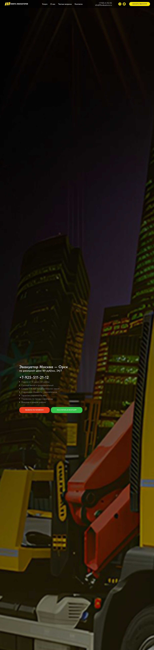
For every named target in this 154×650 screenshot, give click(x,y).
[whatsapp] (124, 3)
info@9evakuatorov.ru (103, 5)
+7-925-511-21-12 (34, 377)
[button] (139, 4)
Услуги (44, 4)
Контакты (79, 4)
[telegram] (119, 3)
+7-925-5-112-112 (105, 3)
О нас (52, 4)
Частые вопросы (65, 4)
